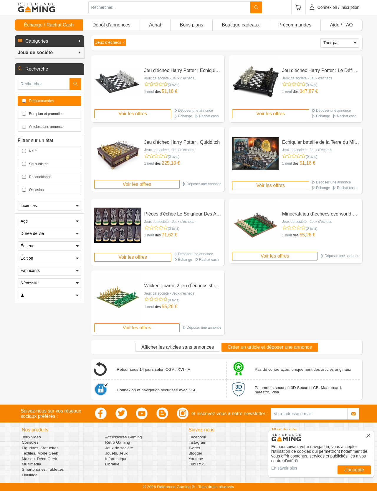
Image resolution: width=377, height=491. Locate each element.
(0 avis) (173, 85)
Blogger (195, 453)
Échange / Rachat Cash (49, 24)
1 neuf (149, 92)
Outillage (30, 475)
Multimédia (31, 464)
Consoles (30, 442)
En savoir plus (284, 468)
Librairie (112, 464)
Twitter (194, 448)
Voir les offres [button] (132, 113)
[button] (49, 41)
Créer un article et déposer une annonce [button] (270, 347)
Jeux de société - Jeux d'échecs (169, 78)
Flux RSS (196, 464)
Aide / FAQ (341, 24)
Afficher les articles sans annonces (177, 347)
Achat (155, 24)
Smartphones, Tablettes (43, 469)
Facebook (197, 437)
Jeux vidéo (31, 437)
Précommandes (294, 24)
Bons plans (191, 24)
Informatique (116, 459)
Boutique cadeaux (240, 24)
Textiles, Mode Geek (40, 453)
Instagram (197, 442)
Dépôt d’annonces (111, 24)
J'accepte (354, 469)
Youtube (195, 459)
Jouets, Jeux (116, 453)
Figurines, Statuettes (40, 448)
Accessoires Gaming (123, 437)
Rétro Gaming (117, 442)
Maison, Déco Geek (39, 459)
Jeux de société (119, 448)
